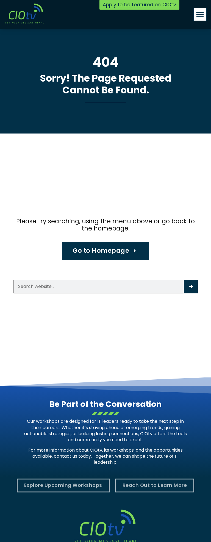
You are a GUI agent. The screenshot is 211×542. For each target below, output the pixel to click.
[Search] (191, 286)
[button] (200, 14)
